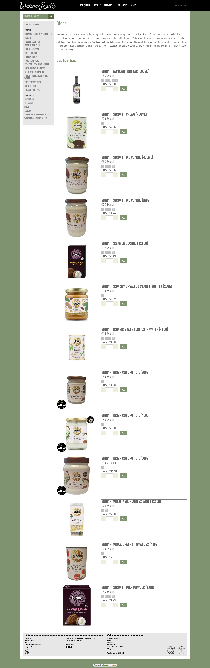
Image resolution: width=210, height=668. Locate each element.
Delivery (109, 5)
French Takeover (32, 90)
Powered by (105, 665)
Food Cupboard (31, 60)
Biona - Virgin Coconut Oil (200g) (125, 372)
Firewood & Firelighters (36, 114)
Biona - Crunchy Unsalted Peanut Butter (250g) (137, 286)
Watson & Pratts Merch (36, 118)
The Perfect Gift (32, 82)
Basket (97, 5)
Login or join (180, 5)
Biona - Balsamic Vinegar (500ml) (125, 71)
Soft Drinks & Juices (34, 68)
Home (26, 107)
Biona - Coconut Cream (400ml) (124, 114)
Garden (27, 110)
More (134, 5)
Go (50, 16)
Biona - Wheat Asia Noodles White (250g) (131, 502)
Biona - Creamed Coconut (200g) (125, 243)
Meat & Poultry (32, 45)
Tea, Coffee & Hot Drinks (36, 64)
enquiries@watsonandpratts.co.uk (84, 638)
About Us (110, 642)
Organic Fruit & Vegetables (38, 34)
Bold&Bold (121, 653)
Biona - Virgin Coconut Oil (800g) (125, 458)
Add (123, 88)
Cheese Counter (32, 41)
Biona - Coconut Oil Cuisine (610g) (126, 200)
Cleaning (28, 103)
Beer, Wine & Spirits (34, 72)
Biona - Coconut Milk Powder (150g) (128, 587)
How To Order (111, 644)
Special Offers (31, 24)
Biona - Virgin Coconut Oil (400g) (126, 415)
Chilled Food (30, 53)
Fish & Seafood (31, 49)
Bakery (27, 38)
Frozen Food (30, 57)
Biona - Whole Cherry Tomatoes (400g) (130, 544)
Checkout (122, 5)
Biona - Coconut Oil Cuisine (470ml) (127, 157)
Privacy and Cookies (113, 638)
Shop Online (84, 5)
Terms (109, 640)
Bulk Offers (30, 86)
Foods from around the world (36, 77)
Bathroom (29, 99)
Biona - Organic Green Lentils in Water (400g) (135, 329)
